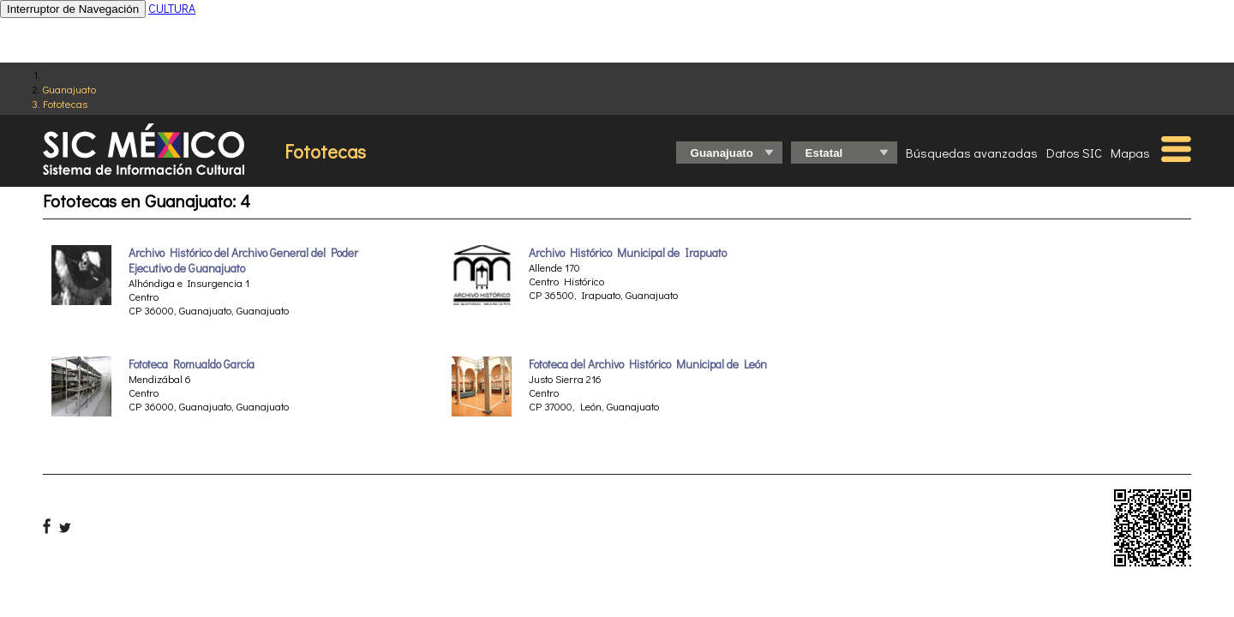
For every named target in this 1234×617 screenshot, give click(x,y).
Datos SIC (1074, 152)
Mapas (1130, 152)
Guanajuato (69, 88)
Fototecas (65, 103)
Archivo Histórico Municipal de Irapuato (628, 253)
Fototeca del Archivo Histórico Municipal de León (648, 364)
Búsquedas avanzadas (972, 152)
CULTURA (171, 8)
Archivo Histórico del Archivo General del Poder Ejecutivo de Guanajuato (243, 260)
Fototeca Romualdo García (192, 364)
